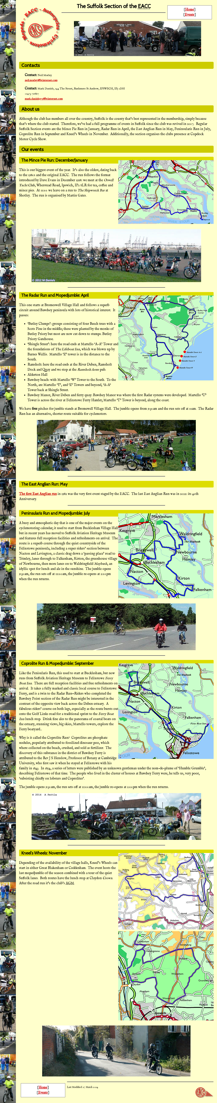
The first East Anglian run (38, 494)
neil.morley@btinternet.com (41, 80)
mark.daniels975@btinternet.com (44, 99)
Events (189, 15)
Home (189, 10)
